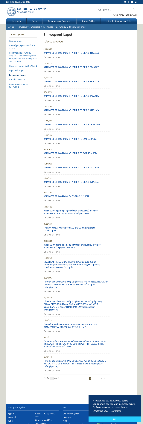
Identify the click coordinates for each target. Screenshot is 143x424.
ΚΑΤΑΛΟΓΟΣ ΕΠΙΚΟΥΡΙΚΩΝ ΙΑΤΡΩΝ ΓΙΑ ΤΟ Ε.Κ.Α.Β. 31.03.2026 (71, 53)
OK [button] (114, 419)
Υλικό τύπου (118, 15)
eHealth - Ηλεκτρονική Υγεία (119, 21)
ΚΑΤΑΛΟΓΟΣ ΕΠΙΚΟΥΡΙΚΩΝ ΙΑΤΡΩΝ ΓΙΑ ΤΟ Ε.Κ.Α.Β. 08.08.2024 (72, 124)
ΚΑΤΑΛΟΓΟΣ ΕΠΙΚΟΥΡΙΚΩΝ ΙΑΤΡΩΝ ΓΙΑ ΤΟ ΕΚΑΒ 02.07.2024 (71, 139)
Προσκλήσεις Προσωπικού (54, 27)
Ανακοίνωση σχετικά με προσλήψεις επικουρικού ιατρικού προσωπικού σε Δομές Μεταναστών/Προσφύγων (71, 212)
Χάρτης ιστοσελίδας (43, 420)
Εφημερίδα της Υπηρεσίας (59, 21)
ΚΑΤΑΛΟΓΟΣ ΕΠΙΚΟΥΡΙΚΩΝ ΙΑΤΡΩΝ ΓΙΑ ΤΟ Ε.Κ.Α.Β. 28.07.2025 (71, 81)
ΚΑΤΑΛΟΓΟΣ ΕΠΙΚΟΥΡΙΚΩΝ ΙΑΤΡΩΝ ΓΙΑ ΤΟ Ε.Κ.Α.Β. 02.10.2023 (71, 167)
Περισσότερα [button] (115, 411)
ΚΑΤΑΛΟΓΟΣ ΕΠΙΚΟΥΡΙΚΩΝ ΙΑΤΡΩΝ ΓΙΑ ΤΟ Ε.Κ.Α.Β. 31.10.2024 (71, 110)
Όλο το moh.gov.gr (71, 414)
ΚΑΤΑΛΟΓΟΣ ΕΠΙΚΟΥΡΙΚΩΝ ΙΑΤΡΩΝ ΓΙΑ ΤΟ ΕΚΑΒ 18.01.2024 (70, 153)
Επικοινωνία (131, 15)
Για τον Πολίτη (88, 21)
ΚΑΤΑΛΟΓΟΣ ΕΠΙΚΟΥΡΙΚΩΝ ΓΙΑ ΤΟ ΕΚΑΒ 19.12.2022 (66, 196)
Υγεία (34, 21)
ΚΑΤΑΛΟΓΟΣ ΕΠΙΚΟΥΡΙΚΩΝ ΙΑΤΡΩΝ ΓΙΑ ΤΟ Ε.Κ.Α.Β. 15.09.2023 (71, 182)
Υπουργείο (16, 21)
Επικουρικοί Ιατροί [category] (52, 57)
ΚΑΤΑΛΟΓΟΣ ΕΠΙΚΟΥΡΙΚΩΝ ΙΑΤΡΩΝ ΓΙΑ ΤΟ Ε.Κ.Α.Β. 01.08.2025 (71, 67)
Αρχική (11, 27)
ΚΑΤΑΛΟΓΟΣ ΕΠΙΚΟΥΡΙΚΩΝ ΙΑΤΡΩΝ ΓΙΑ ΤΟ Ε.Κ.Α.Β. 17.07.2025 (71, 96)
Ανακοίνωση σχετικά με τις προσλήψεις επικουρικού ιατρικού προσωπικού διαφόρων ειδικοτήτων (72, 246)
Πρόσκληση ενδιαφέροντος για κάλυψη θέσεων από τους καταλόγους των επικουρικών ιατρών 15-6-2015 (70, 325)
